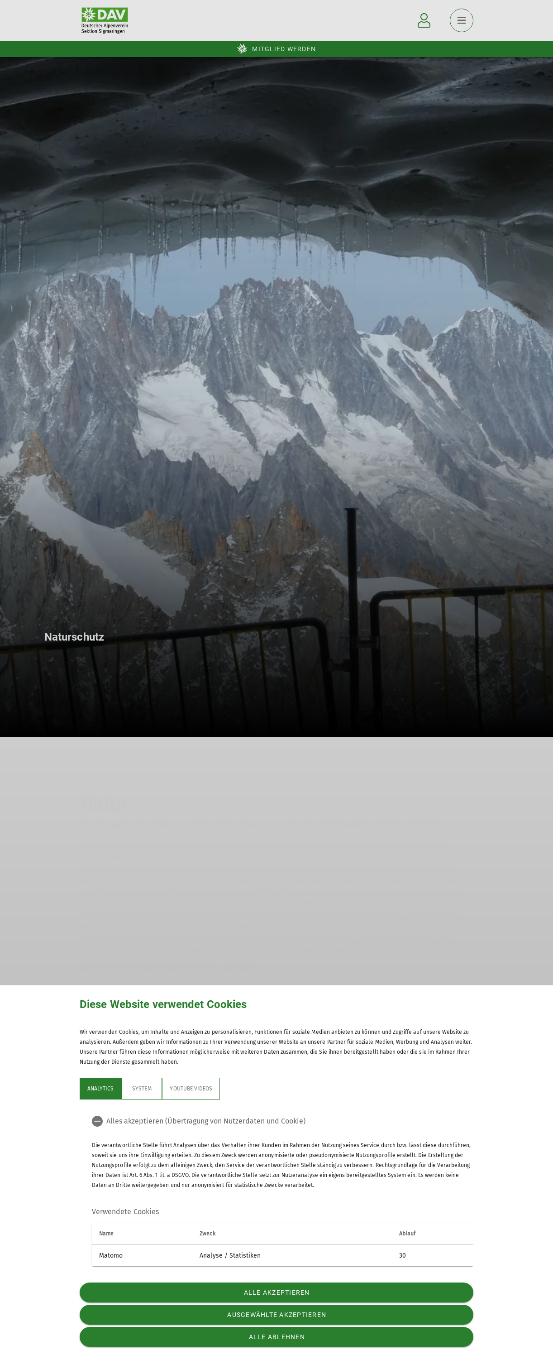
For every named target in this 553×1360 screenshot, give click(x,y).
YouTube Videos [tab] (191, 1088)
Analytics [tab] (100, 1088)
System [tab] (141, 1088)
